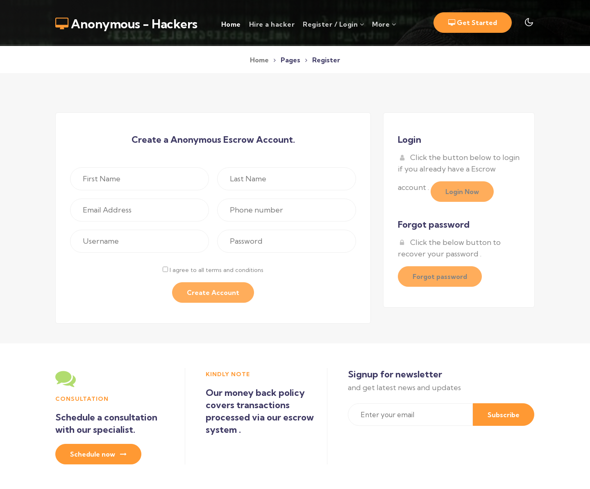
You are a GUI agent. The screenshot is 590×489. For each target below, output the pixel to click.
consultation (82, 398)
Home (231, 23)
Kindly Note (228, 374)
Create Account (213, 292)
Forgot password (440, 276)
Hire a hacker (272, 24)
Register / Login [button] (333, 24)
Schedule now (98, 454)
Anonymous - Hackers (126, 23)
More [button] (384, 24)
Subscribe (504, 415)
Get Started (472, 22)
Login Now (462, 191)
